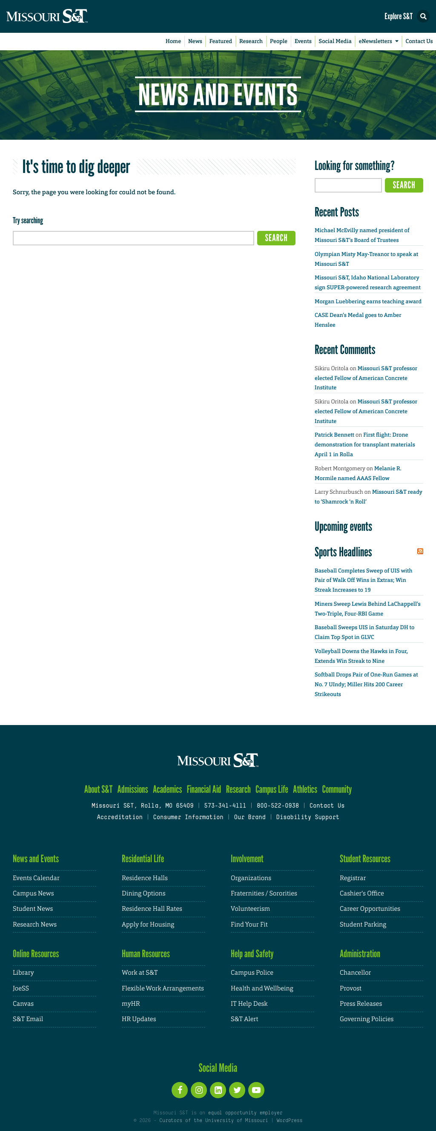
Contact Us (419, 41)
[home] (63, 16)
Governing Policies (366, 1019)
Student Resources (365, 858)
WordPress (289, 1120)
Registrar (353, 878)
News (195, 41)
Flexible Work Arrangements (163, 988)
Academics (167, 789)
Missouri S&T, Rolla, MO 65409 (142, 806)
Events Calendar (36, 878)
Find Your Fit (249, 925)
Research (251, 41)
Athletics (305, 789)
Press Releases (361, 1004)
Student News (33, 909)
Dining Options (143, 893)
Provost (350, 988)
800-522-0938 (278, 806)
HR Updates (139, 1019)
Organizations (251, 878)
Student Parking (363, 925)
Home (173, 41)
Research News (35, 925)
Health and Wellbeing (262, 988)
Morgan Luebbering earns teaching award (368, 301)
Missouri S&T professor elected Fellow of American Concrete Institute (366, 378)
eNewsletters (380, 41)
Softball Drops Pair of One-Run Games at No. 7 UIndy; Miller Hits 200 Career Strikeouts (366, 684)
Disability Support (307, 817)
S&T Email (28, 1019)
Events (303, 41)
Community (337, 789)
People (278, 41)
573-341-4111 (225, 806)
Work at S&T (140, 973)
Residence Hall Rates (152, 909)
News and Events (36, 858)
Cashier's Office (362, 893)
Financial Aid (204, 789)
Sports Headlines (343, 551)
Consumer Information (188, 817)
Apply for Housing (148, 925)
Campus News (33, 893)
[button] (423, 16)
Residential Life (143, 858)
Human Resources (146, 953)
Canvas (23, 1004)
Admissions (133, 789)
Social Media (335, 41)
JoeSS (21, 988)
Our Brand (249, 817)
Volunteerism (250, 909)
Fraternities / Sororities (264, 893)
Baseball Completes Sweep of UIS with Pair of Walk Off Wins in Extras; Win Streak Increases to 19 (364, 580)
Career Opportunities (370, 909)
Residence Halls (145, 878)
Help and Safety (252, 953)
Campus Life (271, 789)
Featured (220, 41)
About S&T (98, 789)
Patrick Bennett (334, 435)
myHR (131, 1004)
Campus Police (252, 973)
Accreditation (119, 817)
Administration (360, 953)
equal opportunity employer (245, 1113)
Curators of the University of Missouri (213, 1120)
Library (23, 973)
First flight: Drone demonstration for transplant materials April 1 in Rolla (365, 445)
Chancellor (355, 973)
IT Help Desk (249, 1004)
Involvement (247, 858)
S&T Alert (244, 1019)
